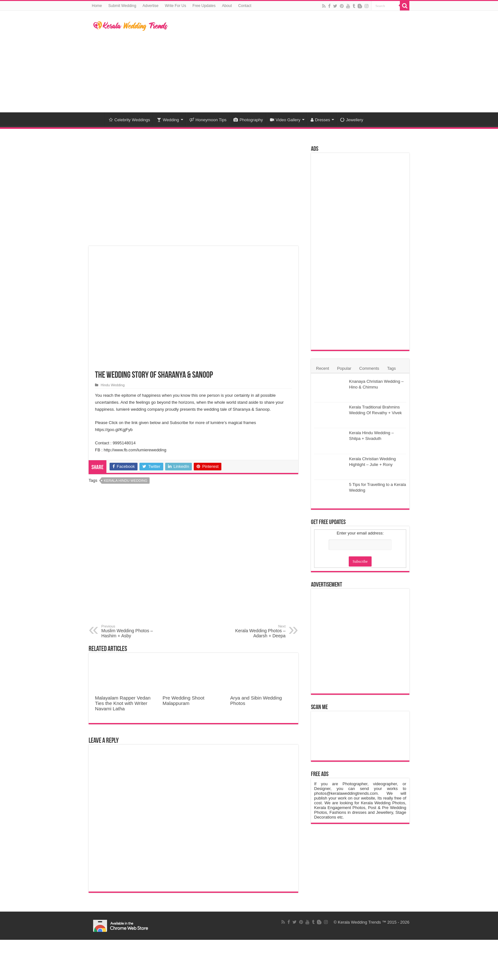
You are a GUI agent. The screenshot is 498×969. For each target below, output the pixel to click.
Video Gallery (285, 119)
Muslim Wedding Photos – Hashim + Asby (133, 631)
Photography (248, 119)
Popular (344, 368)
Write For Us (175, 5)
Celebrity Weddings (129, 119)
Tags (391, 368)
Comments (369, 368)
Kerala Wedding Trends (359, 922)
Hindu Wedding (112, 385)
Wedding (168, 119)
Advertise (150, 5)
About (227, 5)
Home (97, 5)
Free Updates (204, 5)
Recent (322, 368)
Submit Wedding (122, 5)
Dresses (320, 119)
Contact (244, 5)
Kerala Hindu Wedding (125, 480)
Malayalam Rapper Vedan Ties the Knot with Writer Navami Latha (123, 703)
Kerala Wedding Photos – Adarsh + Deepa (253, 631)
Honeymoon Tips (208, 119)
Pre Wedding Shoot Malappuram (184, 700)
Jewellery (351, 119)
